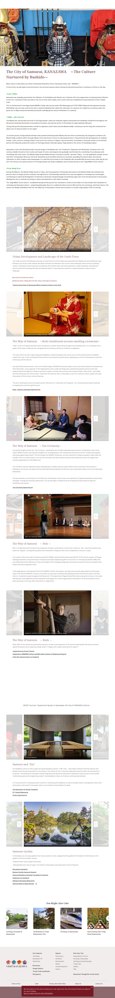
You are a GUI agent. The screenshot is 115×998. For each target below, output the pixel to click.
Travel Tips (77, 964)
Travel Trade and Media (41, 971)
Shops (58, 964)
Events (58, 969)
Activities (59, 959)
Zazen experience (19, 795)
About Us (78, 984)
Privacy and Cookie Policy (57, 984)
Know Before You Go (80, 956)
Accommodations (62, 966)
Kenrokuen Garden (19, 869)
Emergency (37, 974)
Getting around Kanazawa (82, 961)
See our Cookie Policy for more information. (38, 993)
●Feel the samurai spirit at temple (25, 657)
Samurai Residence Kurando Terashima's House (30, 875)
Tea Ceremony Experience (22, 487)
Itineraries (36, 961)
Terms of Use (16, 984)
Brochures (36, 966)
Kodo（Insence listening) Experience (26, 389)
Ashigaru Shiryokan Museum (23, 881)
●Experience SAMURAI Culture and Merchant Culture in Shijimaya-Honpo (39, 654)
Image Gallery (38, 968)
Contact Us (99, 984)
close (92, 987)
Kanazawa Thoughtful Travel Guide (86, 974)
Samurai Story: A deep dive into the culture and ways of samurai (35, 281)
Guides (75, 966)
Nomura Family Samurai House (24, 872)
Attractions (59, 956)
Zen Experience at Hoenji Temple (24, 789)
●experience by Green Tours (23, 651)
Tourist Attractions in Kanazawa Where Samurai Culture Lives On (36, 285)
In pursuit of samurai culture (23, 277)
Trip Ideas (36, 956)
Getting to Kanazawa (80, 959)
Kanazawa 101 (37, 959)
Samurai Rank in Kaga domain (25, 883)
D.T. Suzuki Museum (20, 792)
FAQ (74, 969)
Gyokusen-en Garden (20, 878)
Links (36, 984)
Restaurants (60, 961)
